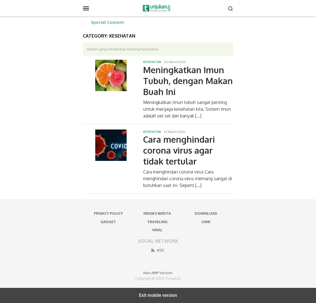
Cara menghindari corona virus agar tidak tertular (179, 150)
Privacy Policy (108, 213)
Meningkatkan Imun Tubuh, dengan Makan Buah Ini (188, 80)
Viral (157, 230)
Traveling (157, 221)
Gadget (108, 221)
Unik (206, 221)
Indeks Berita (157, 213)
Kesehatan (152, 62)
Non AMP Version (158, 272)
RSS (157, 250)
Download (206, 213)
